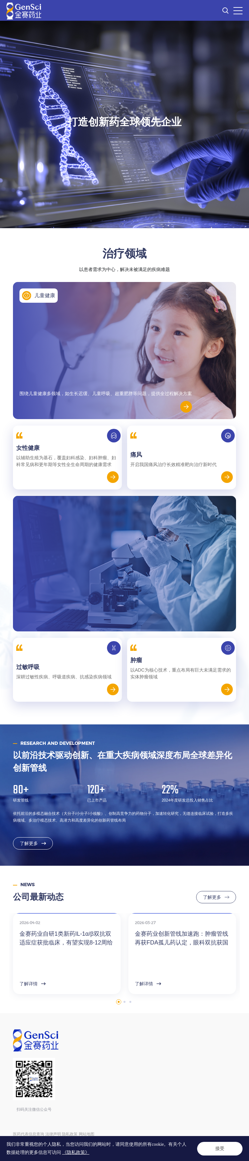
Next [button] (236, 972)
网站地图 (86, 1134)
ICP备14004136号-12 (139, 1141)
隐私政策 (69, 1134)
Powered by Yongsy (59, 1147)
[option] (124, 124)
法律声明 (53, 1134)
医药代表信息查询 (28, 1134)
